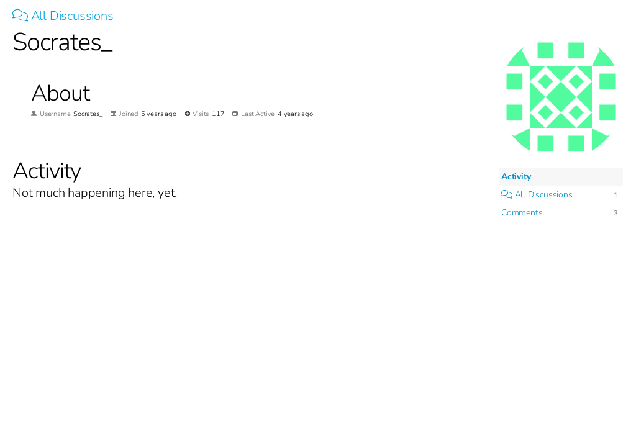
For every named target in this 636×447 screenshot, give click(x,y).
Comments (521, 213)
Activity (515, 177)
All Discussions (63, 15)
